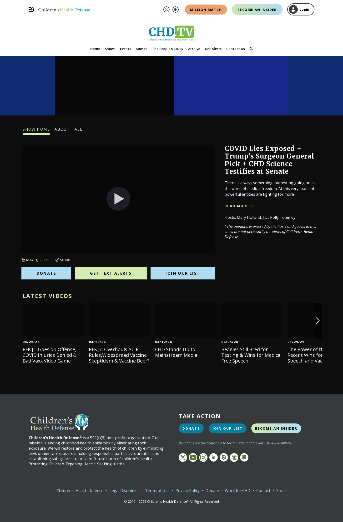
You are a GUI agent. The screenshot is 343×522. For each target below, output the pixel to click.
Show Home (36, 131)
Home (95, 48)
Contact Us (235, 48)
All (78, 131)
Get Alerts (213, 48)
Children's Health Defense (80, 490)
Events (125, 48)
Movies (141, 48)
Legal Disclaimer (124, 490)
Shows (110, 48)
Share (63, 260)
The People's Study (167, 48)
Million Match (206, 9)
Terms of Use (157, 490)
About (62, 131)
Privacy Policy (188, 490)
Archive (194, 48)
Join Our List (183, 273)
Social (281, 490)
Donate (46, 273)
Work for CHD (237, 490)
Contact (263, 490)
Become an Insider (257, 9)
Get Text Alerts (110, 273)
